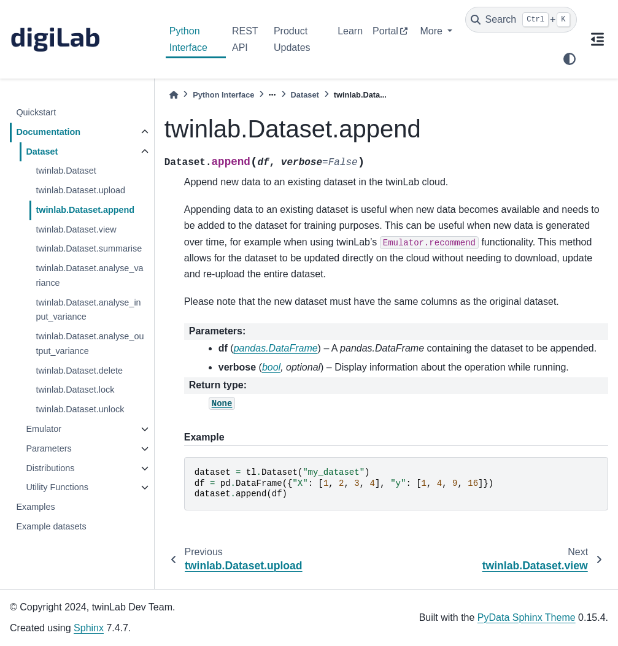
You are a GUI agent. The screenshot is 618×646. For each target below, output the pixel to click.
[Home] (173, 94)
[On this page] (598, 39)
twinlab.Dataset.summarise (89, 248)
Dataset (42, 151)
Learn (350, 31)
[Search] (521, 20)
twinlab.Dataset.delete (79, 370)
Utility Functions (57, 487)
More (432, 31)
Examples (35, 507)
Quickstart (36, 112)
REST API (245, 39)
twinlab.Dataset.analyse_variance (89, 275)
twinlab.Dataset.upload (80, 190)
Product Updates (292, 39)
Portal (385, 31)
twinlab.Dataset (66, 170)
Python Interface (188, 39)
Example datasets (51, 526)
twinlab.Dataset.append (85, 210)
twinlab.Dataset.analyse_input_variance (88, 310)
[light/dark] (569, 58)
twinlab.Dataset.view (76, 229)
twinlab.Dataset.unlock (80, 409)
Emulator (43, 429)
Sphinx (89, 628)
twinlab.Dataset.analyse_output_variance (90, 343)
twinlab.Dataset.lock (75, 389)
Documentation (48, 132)
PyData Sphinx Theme (526, 617)
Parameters (48, 448)
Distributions (50, 468)
